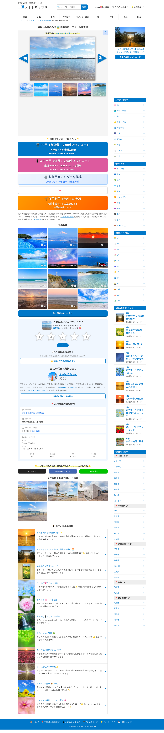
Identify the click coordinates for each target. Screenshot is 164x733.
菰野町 (116, 478)
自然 (125, 17)
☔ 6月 (116, 267)
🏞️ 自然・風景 (120, 111)
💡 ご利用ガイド (138, 7)
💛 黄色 (117, 191)
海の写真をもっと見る (62, 317)
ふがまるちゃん (67, 221)
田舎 (139, 17)
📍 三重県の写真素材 (50, 725)
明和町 (116, 522)
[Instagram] (64, 382)
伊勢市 (116, 549)
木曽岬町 (117, 467)
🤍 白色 (117, 220)
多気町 (116, 533)
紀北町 (116, 608)
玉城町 (116, 572)
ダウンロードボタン (63, 33)
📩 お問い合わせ (124, 725)
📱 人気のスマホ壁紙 (71, 725)
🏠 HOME (34, 725)
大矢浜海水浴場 (44, 20)
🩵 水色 (117, 186)
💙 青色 (117, 174)
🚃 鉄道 (117, 156)
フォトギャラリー (33, 8)
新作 (52, 17)
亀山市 (116, 495)
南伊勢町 (117, 566)
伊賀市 (116, 587)
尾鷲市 (116, 603)
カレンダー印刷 (82, 17)
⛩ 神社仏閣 (119, 128)
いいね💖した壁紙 (102, 7)
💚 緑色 (117, 180)
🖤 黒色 (117, 214)
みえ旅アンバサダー (37, 394)
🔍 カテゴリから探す (120, 7)
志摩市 (31, 20)
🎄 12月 (117, 301)
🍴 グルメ (118, 151)
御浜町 (116, 614)
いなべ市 (117, 461)
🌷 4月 (116, 255)
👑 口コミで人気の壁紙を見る (63, 365)
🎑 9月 (116, 284)
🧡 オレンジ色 (120, 197)
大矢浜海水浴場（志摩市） (33, 416)
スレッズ (72, 391)
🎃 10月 (117, 289)
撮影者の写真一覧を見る (63, 400)
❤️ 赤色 (117, 203)
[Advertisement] (63, 116)
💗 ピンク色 (119, 169)
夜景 (112, 17)
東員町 (116, 472)
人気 (39, 17)
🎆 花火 (117, 133)
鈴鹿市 (116, 489)
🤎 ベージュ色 (120, 226)
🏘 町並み (118, 139)
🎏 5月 (116, 261)
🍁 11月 (117, 295)
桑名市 (116, 484)
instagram (63, 391)
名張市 (116, 593)
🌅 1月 (116, 238)
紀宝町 (116, 625)
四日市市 (117, 501)
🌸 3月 (116, 249)
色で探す (66, 17)
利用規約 (37, 223)
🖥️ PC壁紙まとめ (90, 725)
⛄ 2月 (116, 244)
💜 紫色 (117, 209)
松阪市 (116, 516)
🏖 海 (116, 116)
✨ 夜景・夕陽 (120, 122)
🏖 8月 (116, 278)
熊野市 (116, 620)
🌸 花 (116, 105)
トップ (23, 20)
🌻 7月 (116, 272)
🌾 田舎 (117, 145)
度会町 (116, 577)
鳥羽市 (116, 560)
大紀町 (116, 539)
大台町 (116, 528)
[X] (60, 382)
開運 (25, 17)
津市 (116, 511)
